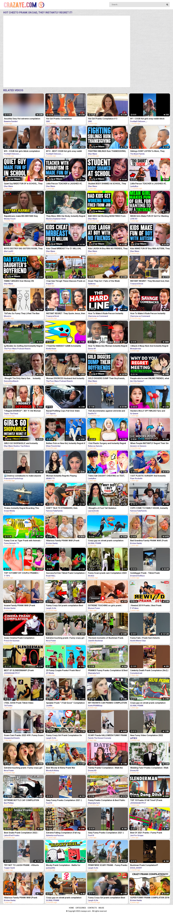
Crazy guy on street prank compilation (105, 540)
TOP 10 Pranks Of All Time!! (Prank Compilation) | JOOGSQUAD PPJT (146, 800)
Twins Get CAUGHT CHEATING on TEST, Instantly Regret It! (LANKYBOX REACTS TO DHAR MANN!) (107, 476)
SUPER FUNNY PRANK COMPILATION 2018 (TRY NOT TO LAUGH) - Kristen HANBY (149, 897)
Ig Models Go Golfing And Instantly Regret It (23, 346)
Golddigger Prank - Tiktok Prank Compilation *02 (145, 573)
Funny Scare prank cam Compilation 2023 (107, 573)
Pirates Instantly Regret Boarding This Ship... (21, 508)
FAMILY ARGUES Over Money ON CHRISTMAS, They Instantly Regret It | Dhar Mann (24, 281)
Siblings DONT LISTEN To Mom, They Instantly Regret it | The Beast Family (147, 151)
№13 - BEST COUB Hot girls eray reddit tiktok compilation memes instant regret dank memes (64, 151)
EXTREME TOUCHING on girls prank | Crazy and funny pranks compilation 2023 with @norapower (107, 605)
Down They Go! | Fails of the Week (104, 281)
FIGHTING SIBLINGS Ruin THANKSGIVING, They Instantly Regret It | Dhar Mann (107, 151)
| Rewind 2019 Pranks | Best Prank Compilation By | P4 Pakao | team (145, 605)
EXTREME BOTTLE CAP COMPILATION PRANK (21, 800)
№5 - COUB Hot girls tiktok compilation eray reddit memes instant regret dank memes (22, 151)
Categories (81, 908)
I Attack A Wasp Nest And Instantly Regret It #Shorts (149, 346)
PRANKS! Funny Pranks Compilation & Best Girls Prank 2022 (108, 670)
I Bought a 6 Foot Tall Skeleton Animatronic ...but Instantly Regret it (104, 508)
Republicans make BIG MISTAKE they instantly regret (21, 216)
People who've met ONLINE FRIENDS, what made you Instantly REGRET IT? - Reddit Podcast (149, 378)
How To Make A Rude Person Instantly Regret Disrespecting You (105, 313)
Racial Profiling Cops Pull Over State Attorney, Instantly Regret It (63, 411)
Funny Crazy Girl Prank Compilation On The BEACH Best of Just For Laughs (64, 735)
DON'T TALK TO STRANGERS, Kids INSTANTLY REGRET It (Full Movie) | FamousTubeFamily (62, 508)
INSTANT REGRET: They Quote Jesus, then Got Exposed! (65, 313)
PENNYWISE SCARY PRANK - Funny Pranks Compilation (107, 865)
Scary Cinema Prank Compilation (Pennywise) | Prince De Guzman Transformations (19, 638)
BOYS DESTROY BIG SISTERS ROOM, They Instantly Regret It (23, 248)
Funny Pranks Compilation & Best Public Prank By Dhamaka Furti (106, 800)
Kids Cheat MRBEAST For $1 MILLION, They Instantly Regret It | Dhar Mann (63, 248)
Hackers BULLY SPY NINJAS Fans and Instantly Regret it (147, 411)
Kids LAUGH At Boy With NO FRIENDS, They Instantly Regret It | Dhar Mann (108, 248)
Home (71, 908)
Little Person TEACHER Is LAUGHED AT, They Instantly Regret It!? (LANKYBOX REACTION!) (148, 183)
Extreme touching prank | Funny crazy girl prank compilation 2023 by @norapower (65, 638)
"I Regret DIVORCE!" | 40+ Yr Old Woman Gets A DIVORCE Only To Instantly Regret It (23, 411)
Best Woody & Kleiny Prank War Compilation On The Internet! (60, 768)
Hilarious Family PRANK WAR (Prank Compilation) (62, 540)
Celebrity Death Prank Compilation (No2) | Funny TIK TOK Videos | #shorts (149, 670)
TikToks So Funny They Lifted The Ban (21, 313)
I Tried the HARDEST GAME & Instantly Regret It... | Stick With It (63, 346)
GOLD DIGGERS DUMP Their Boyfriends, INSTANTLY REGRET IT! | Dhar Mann (106, 378)
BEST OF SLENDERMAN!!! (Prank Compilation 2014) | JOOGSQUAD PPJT (22, 670)
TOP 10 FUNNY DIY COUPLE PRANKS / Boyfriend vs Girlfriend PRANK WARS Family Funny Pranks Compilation (21, 573)
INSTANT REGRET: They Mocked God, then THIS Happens (149, 281)
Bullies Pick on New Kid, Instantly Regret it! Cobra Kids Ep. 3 (65, 443)
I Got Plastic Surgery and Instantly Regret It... (107, 443)
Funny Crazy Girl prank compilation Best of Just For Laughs (106, 897)
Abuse (101, 908)
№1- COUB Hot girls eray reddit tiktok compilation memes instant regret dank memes (148, 118)
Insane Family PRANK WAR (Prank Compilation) (19, 605)
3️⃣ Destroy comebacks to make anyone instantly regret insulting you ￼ (22, 476)
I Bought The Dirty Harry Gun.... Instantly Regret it (22, 378)
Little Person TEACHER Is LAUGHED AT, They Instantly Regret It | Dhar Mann (64, 183)
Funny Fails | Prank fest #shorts (145, 638)
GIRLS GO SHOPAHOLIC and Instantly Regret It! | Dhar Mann (21, 443)
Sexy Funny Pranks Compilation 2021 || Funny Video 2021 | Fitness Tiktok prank (64, 800)
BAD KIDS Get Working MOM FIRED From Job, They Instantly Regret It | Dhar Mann (107, 216)
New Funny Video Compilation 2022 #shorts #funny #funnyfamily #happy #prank (147, 735)
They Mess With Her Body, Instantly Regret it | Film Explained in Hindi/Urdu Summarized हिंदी (65, 216)
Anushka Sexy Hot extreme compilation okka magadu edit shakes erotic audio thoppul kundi (22, 118)
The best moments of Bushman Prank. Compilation (106, 638)
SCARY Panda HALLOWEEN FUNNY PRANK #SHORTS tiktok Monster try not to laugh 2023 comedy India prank (107, 735)
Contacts (92, 908)
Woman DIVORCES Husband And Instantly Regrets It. (65, 378)
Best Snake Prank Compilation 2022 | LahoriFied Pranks (21, 833)
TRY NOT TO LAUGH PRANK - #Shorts (21, 865)
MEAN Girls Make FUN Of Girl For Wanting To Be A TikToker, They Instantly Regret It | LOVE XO (149, 216)
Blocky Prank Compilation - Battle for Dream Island (63, 865)
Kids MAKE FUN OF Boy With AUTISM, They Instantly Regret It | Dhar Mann (150, 248)
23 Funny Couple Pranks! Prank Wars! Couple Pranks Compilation (63, 670)
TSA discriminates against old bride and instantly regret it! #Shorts (106, 411)
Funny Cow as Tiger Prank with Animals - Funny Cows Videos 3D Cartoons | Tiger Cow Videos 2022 (23, 540)
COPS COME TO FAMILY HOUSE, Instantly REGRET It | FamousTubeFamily (149, 508)
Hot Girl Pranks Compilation (59, 118)
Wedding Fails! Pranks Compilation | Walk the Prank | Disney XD (149, 768)
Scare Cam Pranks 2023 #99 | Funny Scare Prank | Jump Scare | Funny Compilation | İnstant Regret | (23, 735)
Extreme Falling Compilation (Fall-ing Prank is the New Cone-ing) (63, 833)
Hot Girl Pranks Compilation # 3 (102, 118)
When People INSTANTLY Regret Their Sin (149, 443)
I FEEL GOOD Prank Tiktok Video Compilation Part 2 (18, 703)
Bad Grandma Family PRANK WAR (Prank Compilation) (149, 540)
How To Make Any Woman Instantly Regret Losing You (107, 346)
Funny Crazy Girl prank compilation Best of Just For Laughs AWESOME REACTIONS (65, 605)
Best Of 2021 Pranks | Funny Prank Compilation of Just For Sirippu (146, 833)
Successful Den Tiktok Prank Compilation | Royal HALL (66, 573)
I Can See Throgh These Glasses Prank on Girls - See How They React (65, 281)
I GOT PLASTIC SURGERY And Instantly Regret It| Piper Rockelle (148, 476)
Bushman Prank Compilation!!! (144, 865)
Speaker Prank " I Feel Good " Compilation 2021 (65, 703)
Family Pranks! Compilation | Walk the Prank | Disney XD (105, 768)
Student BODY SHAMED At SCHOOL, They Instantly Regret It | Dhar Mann (107, 183)
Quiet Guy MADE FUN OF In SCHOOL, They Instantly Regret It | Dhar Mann (23, 183)
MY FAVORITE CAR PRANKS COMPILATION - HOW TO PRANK (107, 703)
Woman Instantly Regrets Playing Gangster (61, 476)
